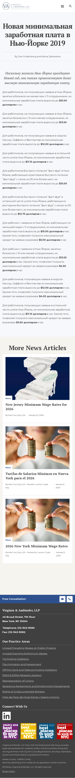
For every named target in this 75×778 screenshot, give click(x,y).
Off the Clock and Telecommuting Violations (29, 670)
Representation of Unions (18, 680)
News (8, 398)
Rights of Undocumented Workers (23, 691)
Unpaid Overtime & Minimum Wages (24, 653)
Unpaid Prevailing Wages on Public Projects (29, 648)
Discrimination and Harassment (21, 664)
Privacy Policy (8, 771)
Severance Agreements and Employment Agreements (36, 686)
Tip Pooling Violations (15, 659)
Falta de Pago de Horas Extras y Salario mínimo (30, 697)
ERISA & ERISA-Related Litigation (22, 675)
